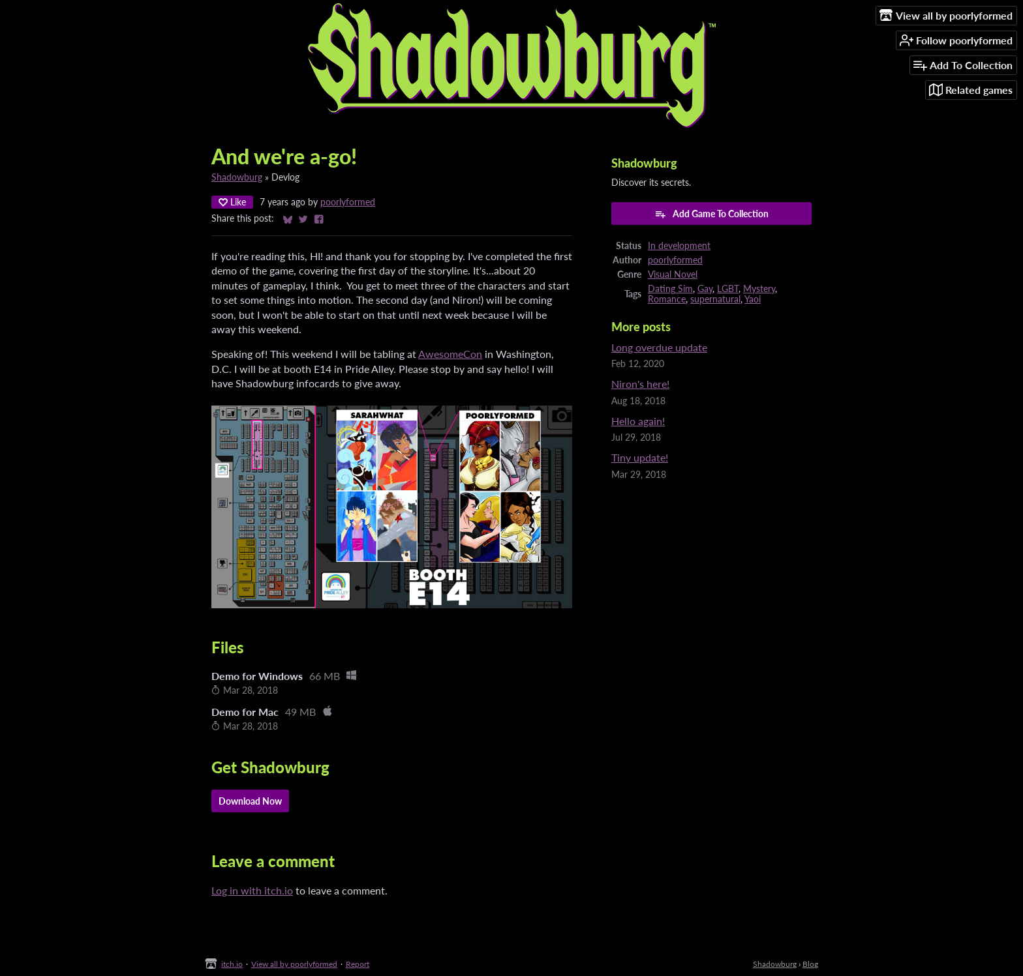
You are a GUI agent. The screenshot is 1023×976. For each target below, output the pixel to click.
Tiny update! (639, 457)
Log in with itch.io (252, 890)
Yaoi (752, 299)
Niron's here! (640, 383)
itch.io (232, 964)
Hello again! (638, 421)
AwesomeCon (450, 354)
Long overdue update (659, 347)
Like (232, 201)
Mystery (759, 289)
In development (679, 246)
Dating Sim (670, 289)
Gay (704, 289)
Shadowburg (236, 177)
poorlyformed (347, 202)
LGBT (728, 289)
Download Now (250, 800)
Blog (810, 964)
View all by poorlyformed (294, 964)
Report (357, 964)
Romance (667, 299)
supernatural (715, 299)
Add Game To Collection (711, 214)
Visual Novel (672, 274)
